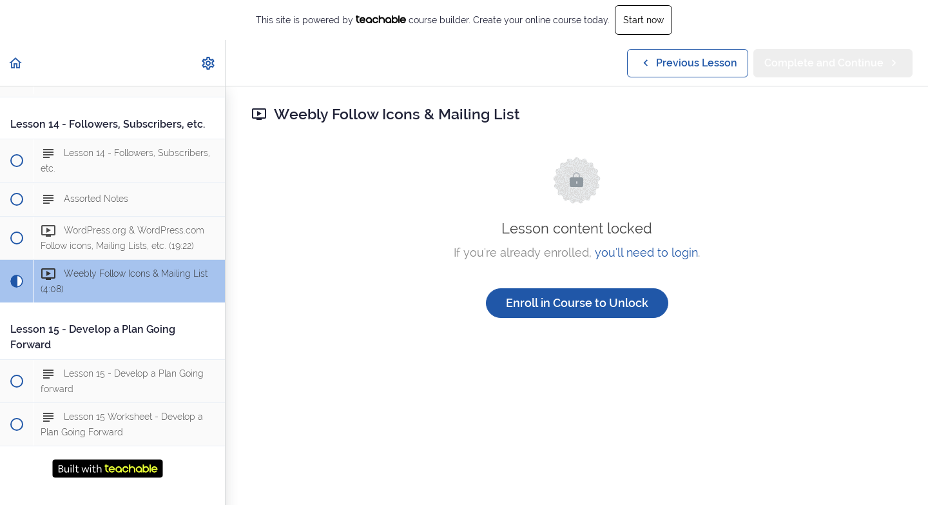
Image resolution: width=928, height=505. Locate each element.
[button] (16, 63)
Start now (643, 20)
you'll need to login (646, 252)
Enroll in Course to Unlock (577, 303)
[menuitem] (209, 63)
